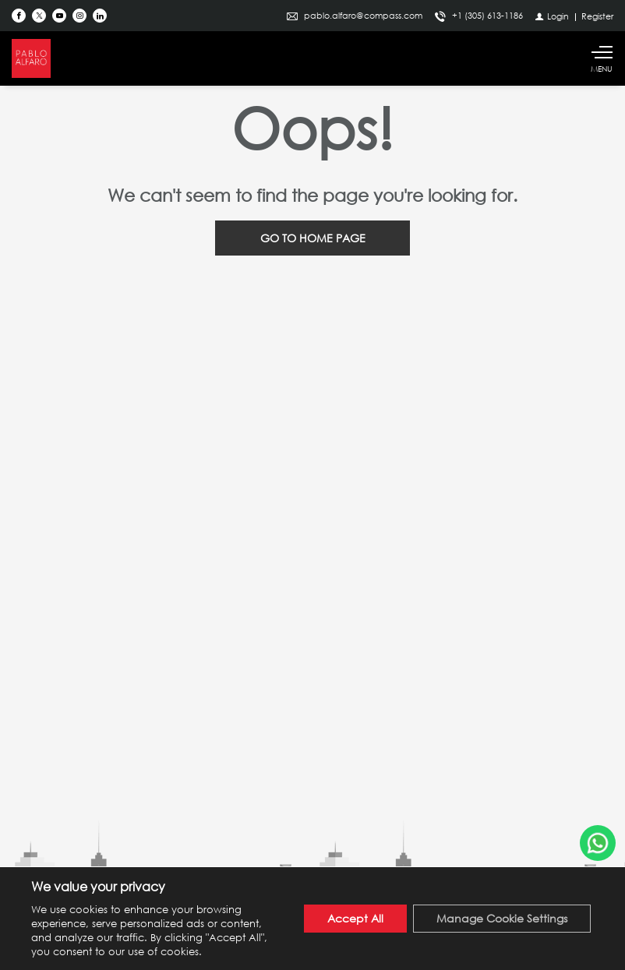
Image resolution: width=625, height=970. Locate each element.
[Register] (597, 16)
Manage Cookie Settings (501, 918)
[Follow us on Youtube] (59, 16)
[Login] (552, 16)
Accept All (355, 918)
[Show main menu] (601, 58)
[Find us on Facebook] (19, 16)
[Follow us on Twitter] (39, 16)
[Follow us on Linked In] (100, 16)
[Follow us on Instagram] (79, 16)
